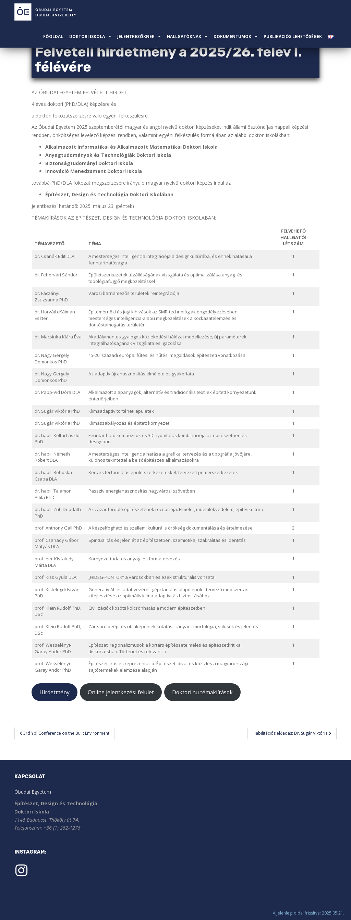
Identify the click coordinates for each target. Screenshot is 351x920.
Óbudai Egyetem (32, 791)
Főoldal (53, 36)
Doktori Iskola (87, 36)
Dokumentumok (232, 36)
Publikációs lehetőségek (293, 36)
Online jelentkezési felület (121, 692)
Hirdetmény (54, 692)
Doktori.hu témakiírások (202, 692)
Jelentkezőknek (136, 36)
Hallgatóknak (184, 36)
